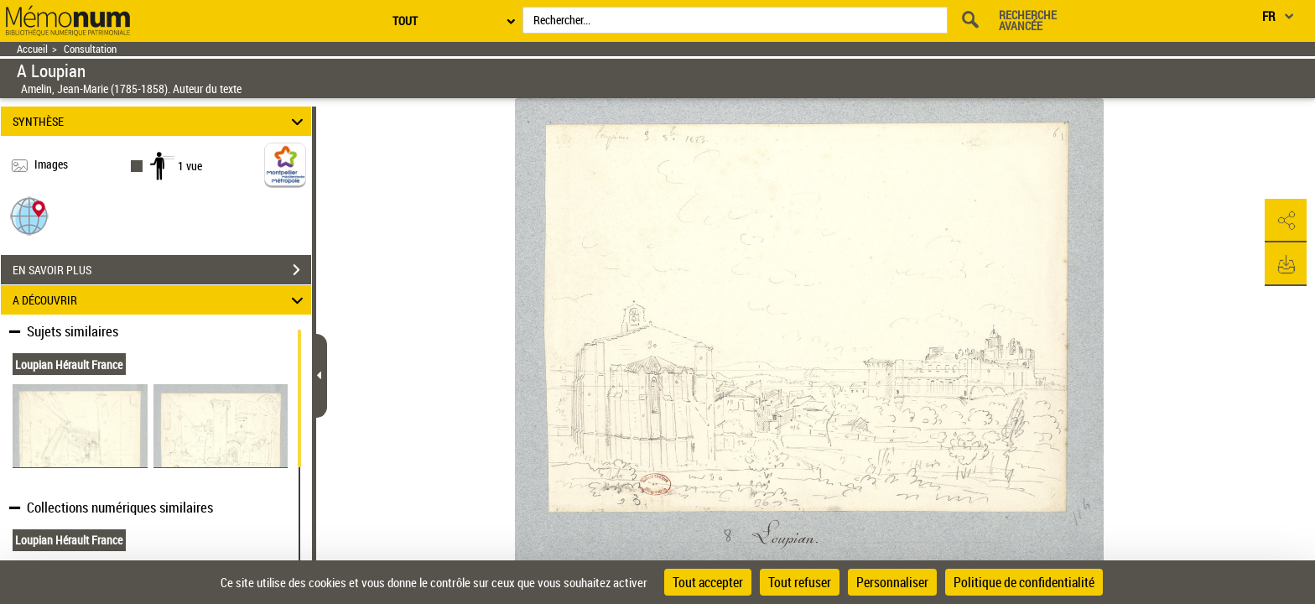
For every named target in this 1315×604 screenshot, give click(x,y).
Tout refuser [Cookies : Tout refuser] (799, 582)
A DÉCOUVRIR (161, 300)
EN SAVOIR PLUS (162, 270)
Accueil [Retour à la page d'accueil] (32, 49)
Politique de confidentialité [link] (1024, 582)
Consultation (90, 49)
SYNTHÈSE (161, 121)
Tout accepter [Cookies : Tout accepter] (708, 582)
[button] (29, 215)
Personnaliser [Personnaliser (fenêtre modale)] (892, 582)
